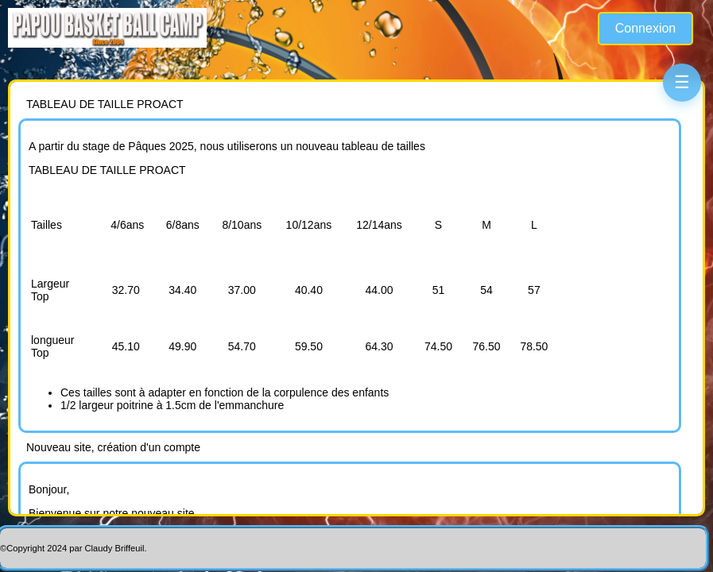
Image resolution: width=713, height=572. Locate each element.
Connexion (645, 28)
